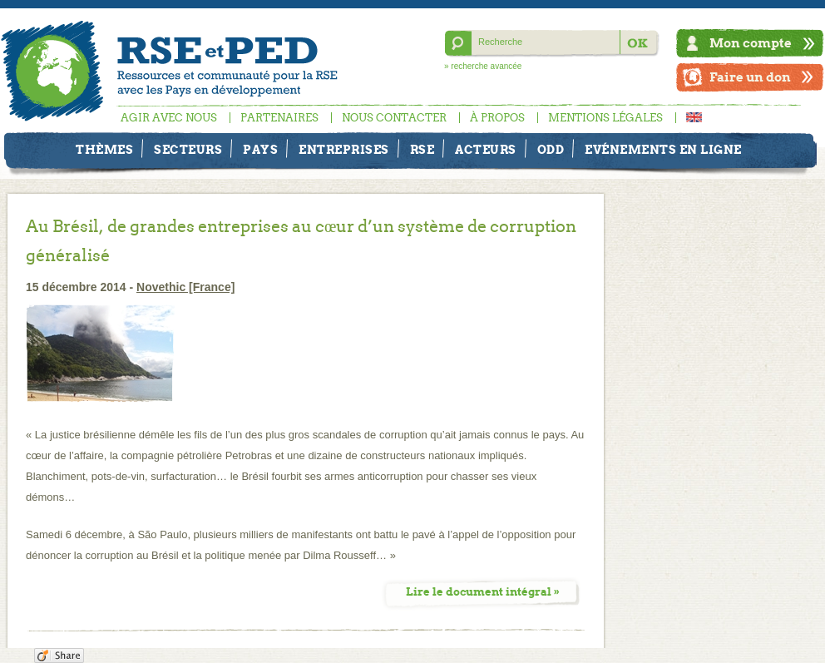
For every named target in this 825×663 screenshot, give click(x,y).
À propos (497, 117)
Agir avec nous (169, 117)
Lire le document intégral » (483, 592)
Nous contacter (394, 117)
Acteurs (485, 149)
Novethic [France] (185, 287)
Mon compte (750, 43)
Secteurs (188, 149)
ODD (551, 149)
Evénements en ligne (663, 149)
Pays (260, 149)
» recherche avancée (482, 66)
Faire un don (750, 77)
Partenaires (279, 117)
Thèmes (104, 149)
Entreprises (344, 149)
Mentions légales (605, 117)
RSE (422, 149)
